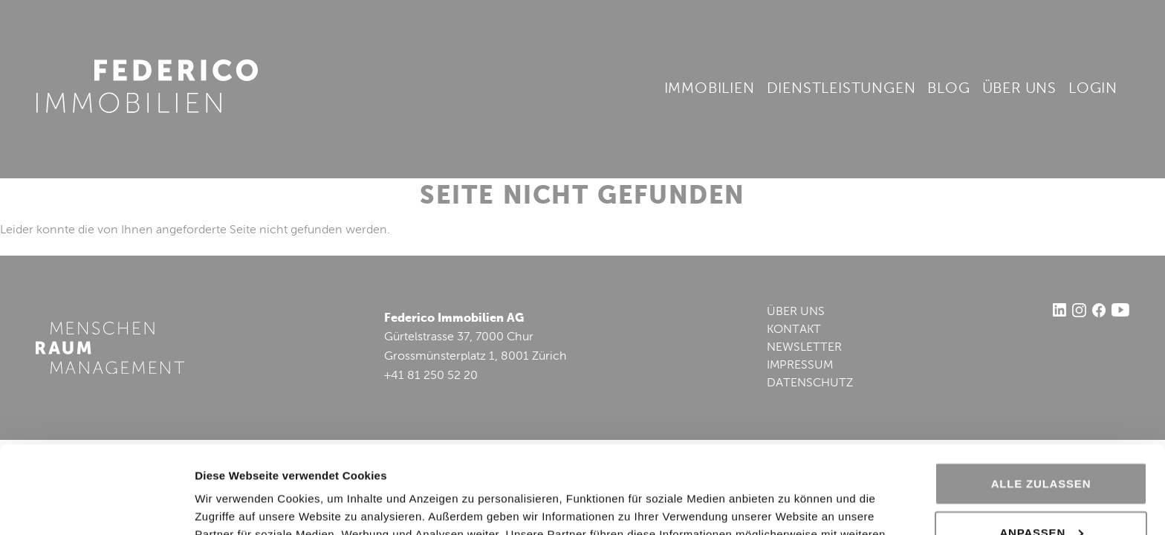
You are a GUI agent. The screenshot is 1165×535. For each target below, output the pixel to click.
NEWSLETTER (804, 348)
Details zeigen (232, 505)
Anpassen (1041, 444)
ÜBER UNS (796, 312)
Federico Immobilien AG (147, 86)
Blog (948, 89)
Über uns (1019, 89)
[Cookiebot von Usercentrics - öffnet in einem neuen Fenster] (96, 506)
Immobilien (709, 89)
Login (1092, 89)
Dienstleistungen (841, 89)
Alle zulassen (1041, 396)
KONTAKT (794, 330)
